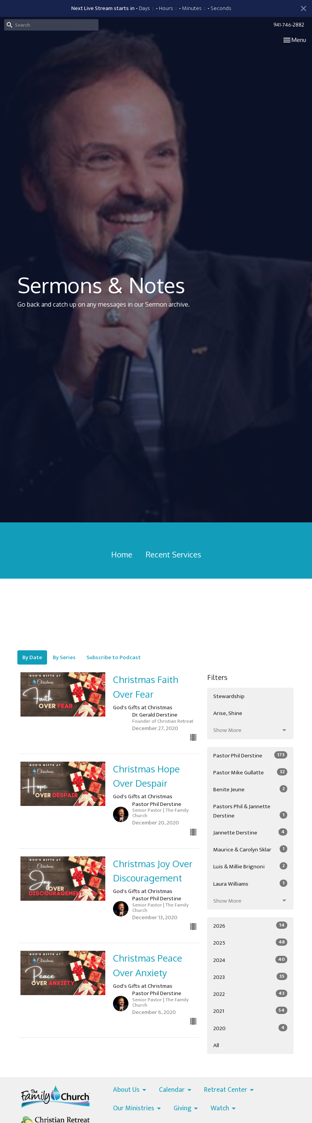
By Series (64, 657)
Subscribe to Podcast (113, 657)
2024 (250, 960)
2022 (250, 994)
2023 (250, 977)
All (216, 1045)
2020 (250, 1028)
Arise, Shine (227, 713)
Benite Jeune (250, 789)
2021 (250, 1011)
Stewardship (229, 696)
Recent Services (173, 554)
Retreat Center (229, 1090)
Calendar (175, 1090)
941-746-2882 (288, 25)
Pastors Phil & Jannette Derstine (250, 811)
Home (121, 554)
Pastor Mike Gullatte (250, 772)
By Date (32, 657)
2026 (250, 926)
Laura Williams (250, 884)
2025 (250, 943)
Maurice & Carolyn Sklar (250, 849)
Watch (224, 1108)
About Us (130, 1090)
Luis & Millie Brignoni (250, 866)
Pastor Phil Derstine (250, 755)
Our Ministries (137, 1108)
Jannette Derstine (250, 833)
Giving (186, 1108)
